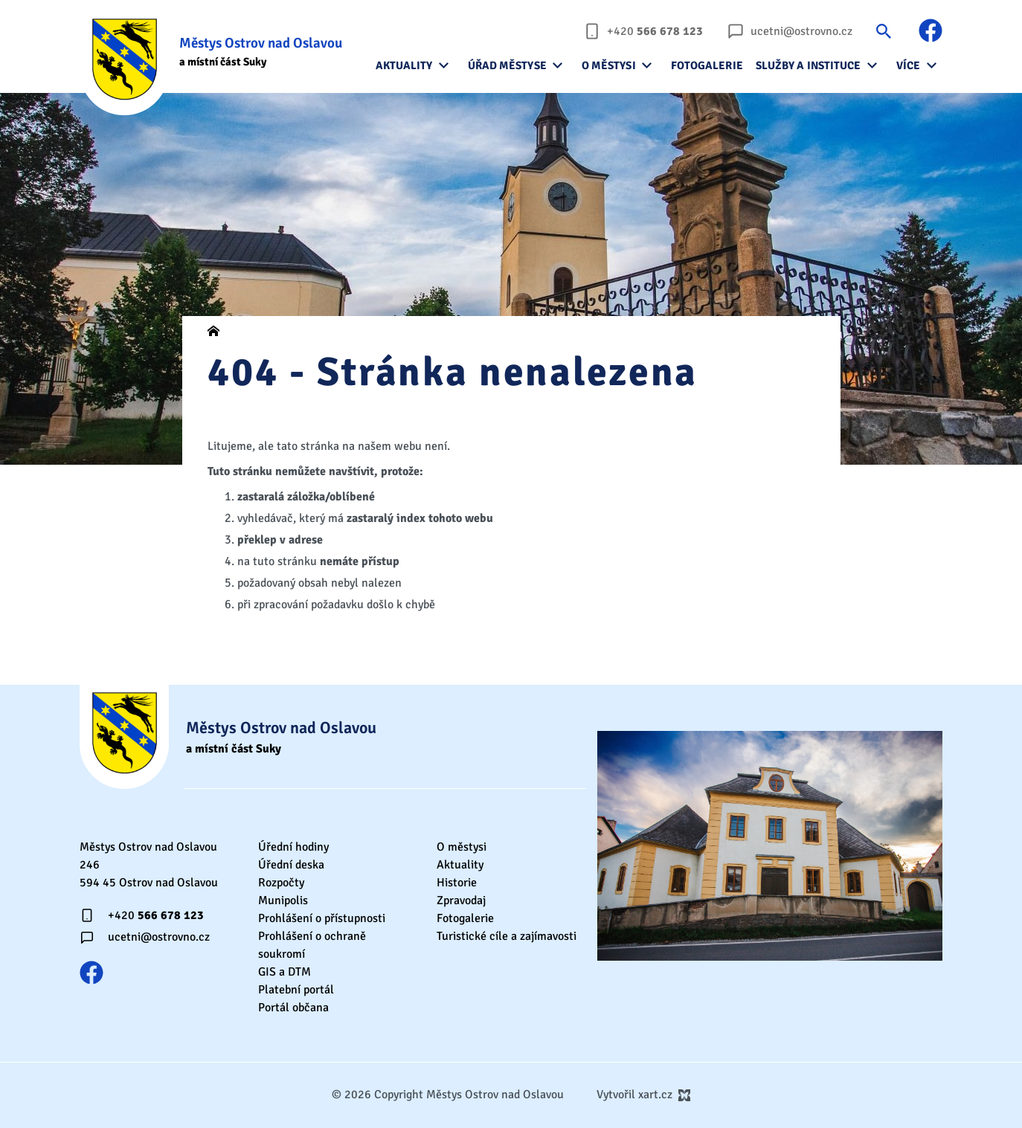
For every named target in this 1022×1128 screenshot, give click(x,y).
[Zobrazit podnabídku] (444, 65)
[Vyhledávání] (883, 31)
